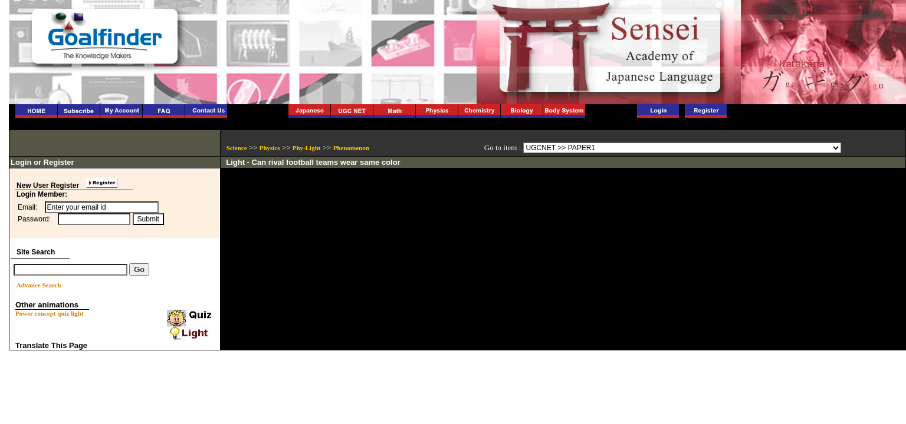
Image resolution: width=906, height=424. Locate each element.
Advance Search (39, 285)
